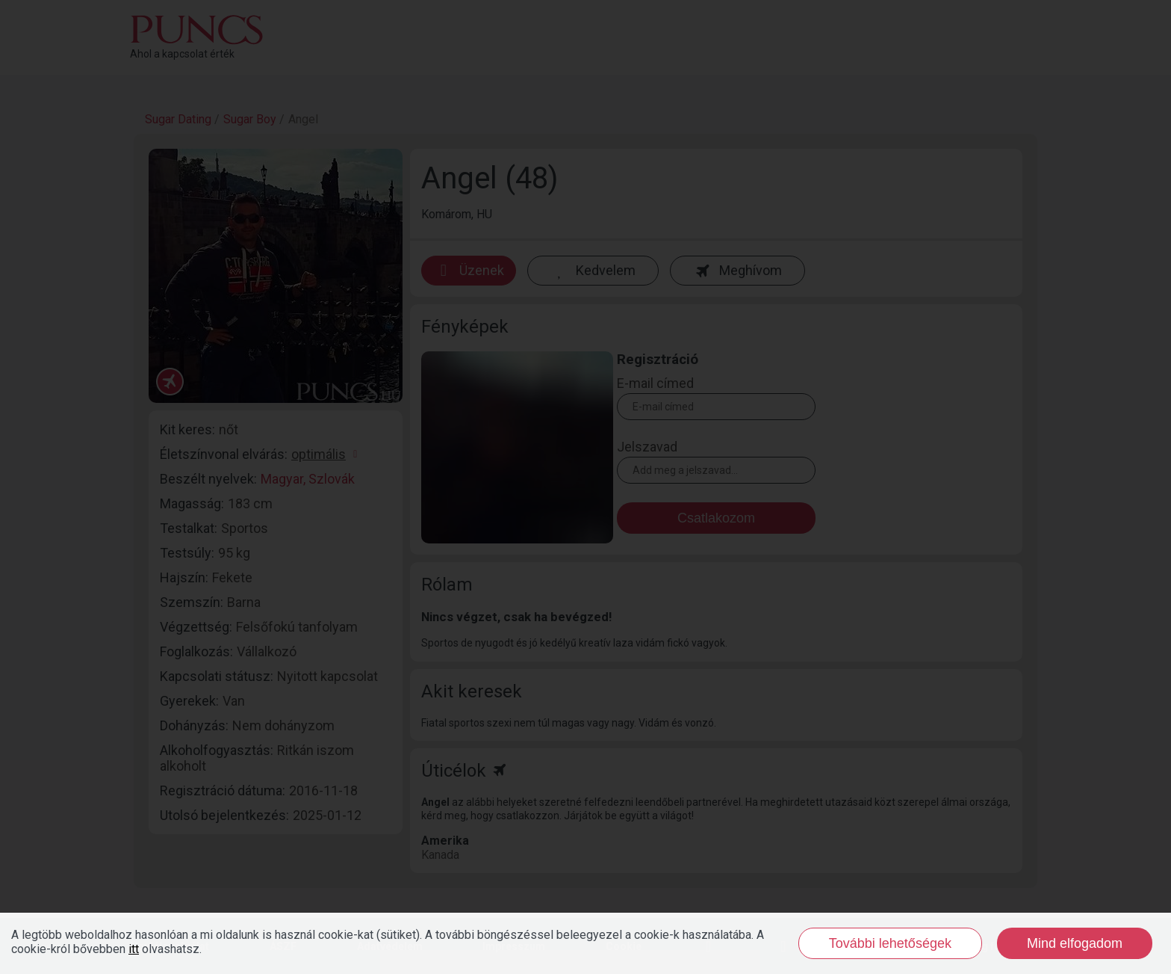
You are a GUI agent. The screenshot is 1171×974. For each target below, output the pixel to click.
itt (133, 949)
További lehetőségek (890, 943)
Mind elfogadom (1074, 943)
